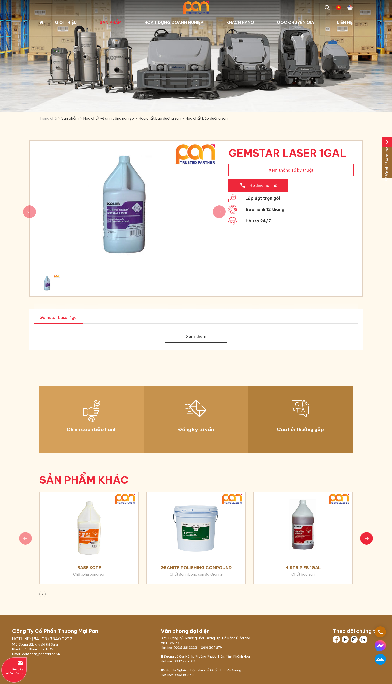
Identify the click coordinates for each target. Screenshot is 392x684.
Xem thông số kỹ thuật (291, 170)
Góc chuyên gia (295, 22)
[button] (366, 538)
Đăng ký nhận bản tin (14, 667)
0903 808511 (184, 675)
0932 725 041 (184, 661)
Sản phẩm (111, 22)
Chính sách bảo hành (92, 429)
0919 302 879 (211, 648)
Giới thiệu (66, 22)
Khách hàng (240, 22)
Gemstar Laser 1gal (58, 317)
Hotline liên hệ (258, 185)
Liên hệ (345, 22)
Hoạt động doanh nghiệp (173, 22)
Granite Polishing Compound (196, 567)
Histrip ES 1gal (303, 567)
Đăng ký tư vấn (196, 429)
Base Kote (89, 567)
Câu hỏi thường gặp (300, 429)
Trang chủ (41, 22)
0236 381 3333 (185, 648)
